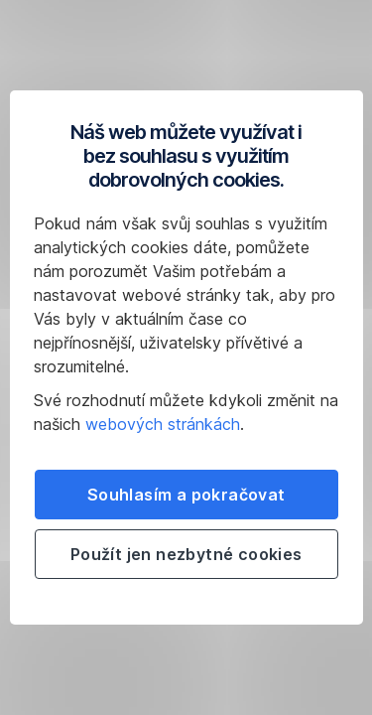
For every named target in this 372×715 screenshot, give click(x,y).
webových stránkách (162, 424)
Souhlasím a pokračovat (186, 494)
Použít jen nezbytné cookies (186, 554)
